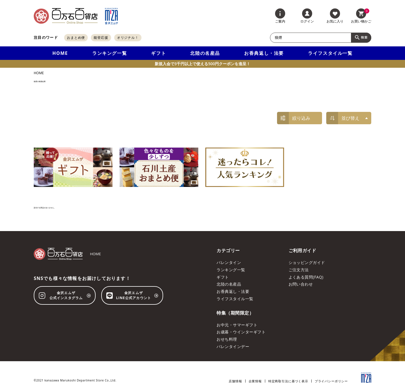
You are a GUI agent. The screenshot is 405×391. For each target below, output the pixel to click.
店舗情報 (235, 381)
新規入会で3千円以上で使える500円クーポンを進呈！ (202, 63)
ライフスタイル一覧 (330, 53)
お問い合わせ (301, 284)
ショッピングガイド (307, 262)
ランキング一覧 (109, 53)
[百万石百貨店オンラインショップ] (66, 16)
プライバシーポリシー (331, 381)
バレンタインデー (233, 346)
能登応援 (101, 37)
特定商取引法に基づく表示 (288, 381)
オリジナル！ (128, 37)
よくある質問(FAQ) (306, 277)
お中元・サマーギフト (237, 324)
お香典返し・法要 (264, 53)
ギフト (158, 53)
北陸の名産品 (205, 53)
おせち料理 (227, 339)
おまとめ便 (76, 37)
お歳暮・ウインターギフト (241, 332)
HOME (60, 53)
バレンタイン (229, 262)
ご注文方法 (299, 269)
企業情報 (255, 381)
